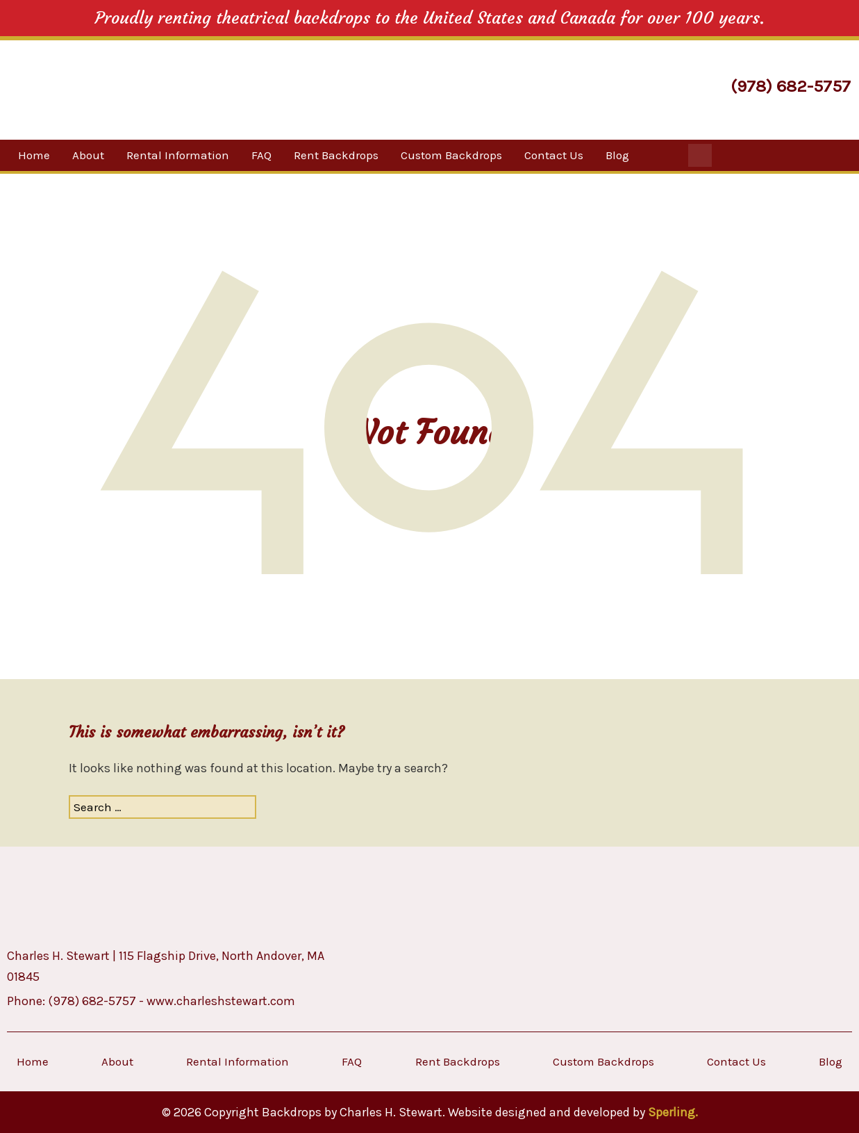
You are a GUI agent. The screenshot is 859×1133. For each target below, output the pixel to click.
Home (34, 155)
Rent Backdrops (336, 155)
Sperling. (673, 1112)
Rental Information (177, 155)
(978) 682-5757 (791, 86)
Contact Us (553, 155)
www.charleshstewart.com (221, 1001)
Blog (617, 155)
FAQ (261, 155)
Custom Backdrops (451, 155)
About (88, 155)
